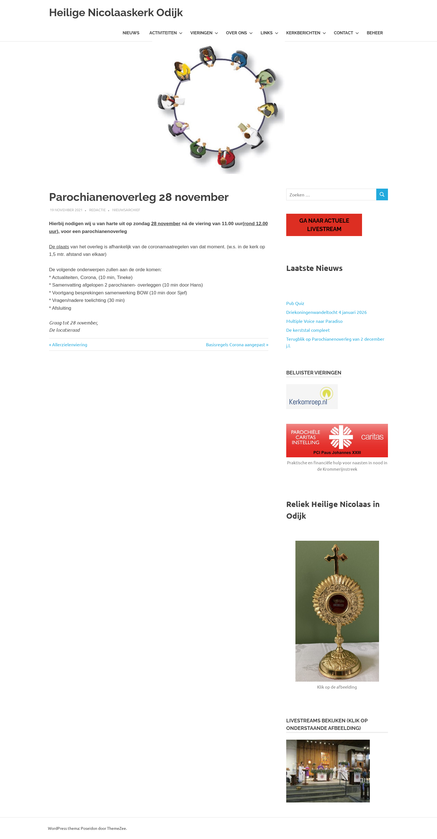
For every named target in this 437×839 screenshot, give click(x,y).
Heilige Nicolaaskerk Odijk (116, 12)
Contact (346, 32)
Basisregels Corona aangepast (235, 344)
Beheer (375, 32)
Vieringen (204, 32)
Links (269, 32)
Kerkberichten (306, 32)
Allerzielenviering (69, 344)
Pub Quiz (295, 303)
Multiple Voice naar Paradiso (314, 321)
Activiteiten (166, 32)
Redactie (97, 209)
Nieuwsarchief (126, 209)
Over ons (239, 32)
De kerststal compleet (308, 330)
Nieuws (131, 32)
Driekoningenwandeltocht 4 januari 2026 (326, 312)
